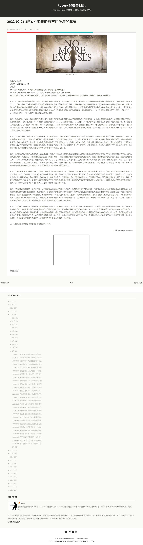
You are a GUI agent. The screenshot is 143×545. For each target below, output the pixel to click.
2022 (12, 315)
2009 (12, 490)
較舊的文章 (138, 283)
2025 (12, 305)
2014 (12, 473)
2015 (12, 470)
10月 (14, 325)
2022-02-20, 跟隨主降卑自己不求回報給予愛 (27, 381)
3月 (13, 348)
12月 (14, 318)
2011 (12, 483)
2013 (12, 477)
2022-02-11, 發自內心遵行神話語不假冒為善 (27, 411)
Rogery (22, 503)
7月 (13, 334)
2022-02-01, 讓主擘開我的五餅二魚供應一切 (27, 444)
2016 (12, 467)
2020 (12, 454)
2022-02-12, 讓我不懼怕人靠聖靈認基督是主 (27, 407)
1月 (13, 447)
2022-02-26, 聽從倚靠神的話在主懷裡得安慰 (27, 361)
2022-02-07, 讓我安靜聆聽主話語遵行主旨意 (27, 424)
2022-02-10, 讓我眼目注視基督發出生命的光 (27, 414)
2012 (12, 480)
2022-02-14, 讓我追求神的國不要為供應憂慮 (27, 401)
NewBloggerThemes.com (87, 541)
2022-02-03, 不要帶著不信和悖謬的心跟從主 (27, 437)
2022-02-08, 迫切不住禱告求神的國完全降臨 (27, 420)
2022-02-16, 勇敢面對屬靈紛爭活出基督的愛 (27, 394)
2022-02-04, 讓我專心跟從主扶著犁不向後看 (27, 434)
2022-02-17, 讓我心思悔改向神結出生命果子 (27, 391)
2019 (12, 457)
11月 (14, 321)
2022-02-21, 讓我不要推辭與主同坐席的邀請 (41, 21)
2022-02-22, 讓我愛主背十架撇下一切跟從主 (27, 374)
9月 (13, 328)
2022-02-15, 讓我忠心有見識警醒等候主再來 (27, 397)
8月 (13, 331)
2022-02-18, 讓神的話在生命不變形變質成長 (27, 387)
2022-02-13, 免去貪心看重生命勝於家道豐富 (27, 404)
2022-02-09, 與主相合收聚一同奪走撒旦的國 (27, 417)
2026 (12, 301)
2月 (13, 351)
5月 (13, 341)
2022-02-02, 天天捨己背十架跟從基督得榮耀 (27, 440)
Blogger (85, 538)
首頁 (71, 283)
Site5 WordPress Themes (61, 541)
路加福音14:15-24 (23, 84)
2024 (12, 308)
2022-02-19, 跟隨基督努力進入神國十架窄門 (27, 384)
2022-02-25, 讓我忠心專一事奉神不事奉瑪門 (27, 364)
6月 (13, 338)
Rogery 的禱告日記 (71, 5)
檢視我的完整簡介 (14, 522)
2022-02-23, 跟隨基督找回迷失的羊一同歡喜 (27, 371)
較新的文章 (5, 283)
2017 (12, 464)
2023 (12, 311)
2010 (12, 487)
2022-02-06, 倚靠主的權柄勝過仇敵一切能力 (27, 427)
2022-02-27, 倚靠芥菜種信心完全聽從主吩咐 (27, 358)
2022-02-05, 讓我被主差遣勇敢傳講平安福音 (27, 430)
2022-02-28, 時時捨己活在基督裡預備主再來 (27, 354)
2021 (12, 450)
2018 (12, 460)
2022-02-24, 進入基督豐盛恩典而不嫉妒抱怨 (27, 368)
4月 (13, 344)
